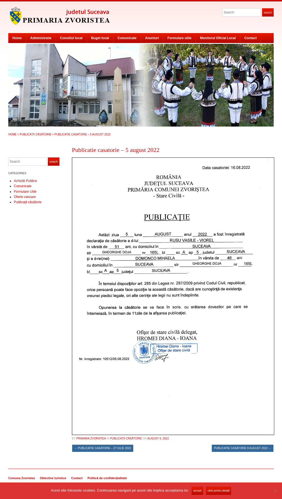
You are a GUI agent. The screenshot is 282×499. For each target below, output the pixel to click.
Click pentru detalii (218, 490)
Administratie (40, 38)
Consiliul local (71, 38)
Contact (250, 38)
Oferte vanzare (25, 197)
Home (17, 38)
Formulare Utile (25, 192)
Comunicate (127, 38)
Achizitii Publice (25, 181)
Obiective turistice (53, 478)
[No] (275, 490)
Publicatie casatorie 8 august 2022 (242, 448)
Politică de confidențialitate (107, 478)
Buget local (100, 38)
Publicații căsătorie (35, 134)
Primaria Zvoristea (91, 438)
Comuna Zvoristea (21, 478)
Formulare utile (180, 38)
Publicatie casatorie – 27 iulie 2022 (102, 448)
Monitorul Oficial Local (218, 38)
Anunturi (152, 38)
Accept (197, 490)
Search (268, 12)
